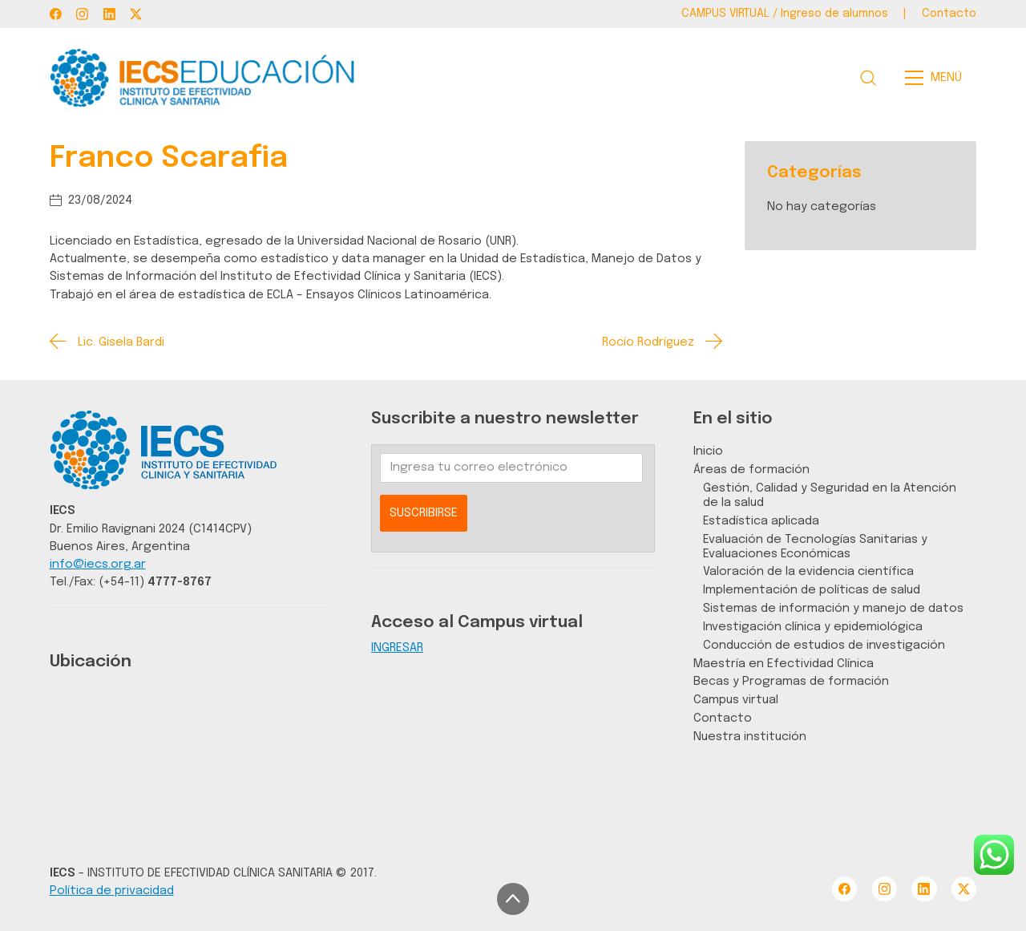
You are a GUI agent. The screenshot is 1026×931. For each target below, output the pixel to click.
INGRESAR (397, 648)
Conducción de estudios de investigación (824, 645)
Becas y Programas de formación (791, 681)
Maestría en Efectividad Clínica (783, 664)
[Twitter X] (136, 14)
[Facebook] (56, 14)
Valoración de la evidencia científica (808, 571)
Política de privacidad (112, 890)
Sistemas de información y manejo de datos (833, 608)
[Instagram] (82, 14)
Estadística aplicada (761, 521)
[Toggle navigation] (938, 78)
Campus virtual (735, 700)
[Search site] (868, 78)
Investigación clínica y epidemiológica (813, 627)
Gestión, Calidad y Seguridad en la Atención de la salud (829, 495)
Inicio (708, 451)
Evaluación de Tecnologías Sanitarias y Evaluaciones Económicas (815, 546)
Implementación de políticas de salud (811, 590)
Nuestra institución (749, 737)
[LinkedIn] (109, 14)
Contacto (722, 718)
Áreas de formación (751, 469)
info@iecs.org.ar (98, 564)
